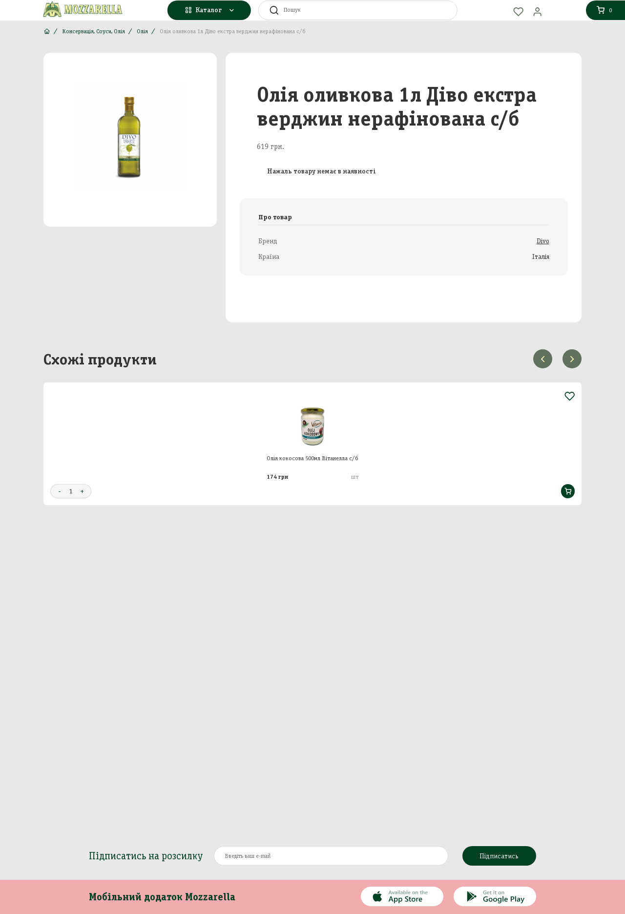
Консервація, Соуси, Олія (93, 31)
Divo (543, 241)
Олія (142, 31)
